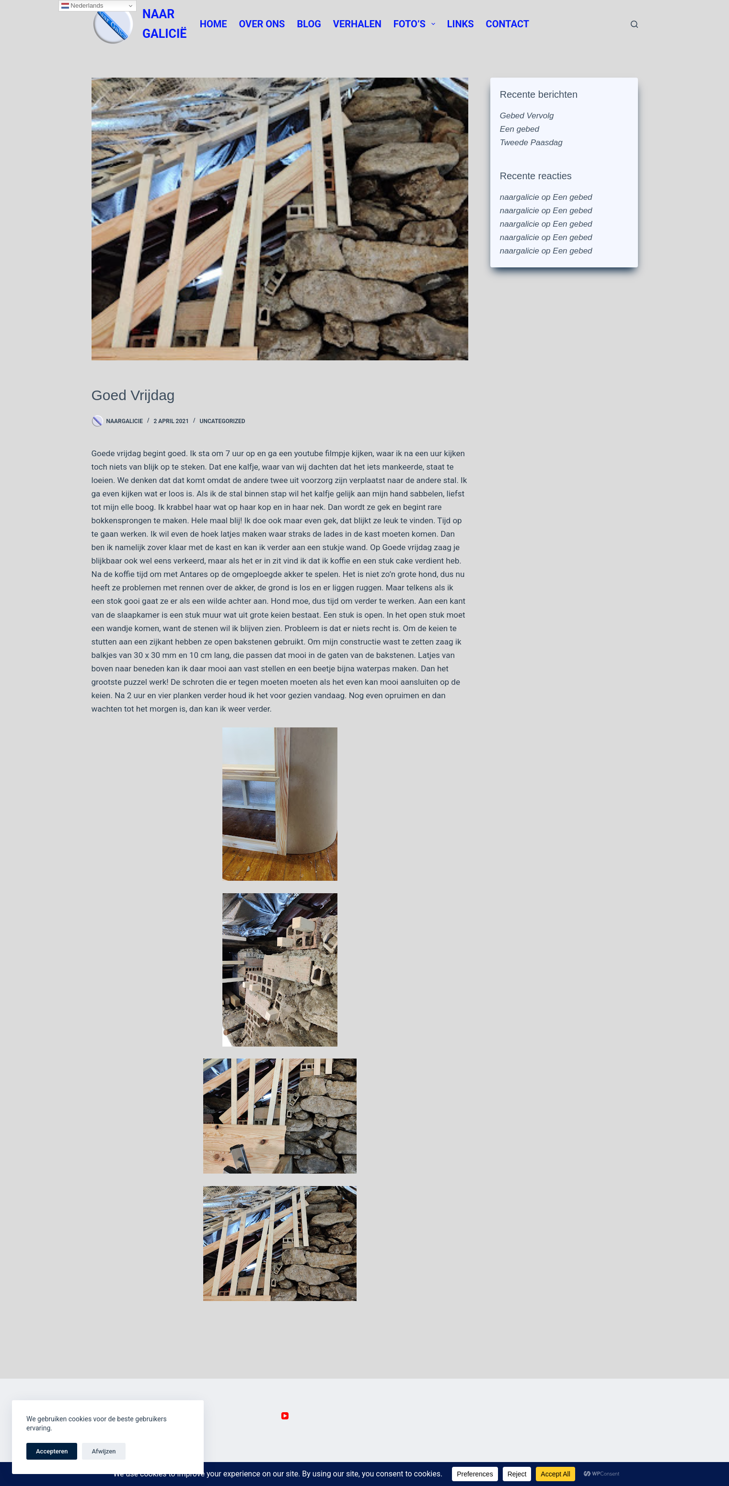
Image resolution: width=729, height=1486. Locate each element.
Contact (508, 24)
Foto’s (416, 24)
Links (460, 24)
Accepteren (52, 1451)
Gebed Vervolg (527, 115)
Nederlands (82, 6)
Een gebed (519, 129)
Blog (309, 24)
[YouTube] (285, 1415)
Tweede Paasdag (531, 142)
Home (213, 24)
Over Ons (262, 24)
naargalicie (519, 197)
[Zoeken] (634, 24)
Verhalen (357, 24)
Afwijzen (104, 1451)
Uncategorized (222, 421)
